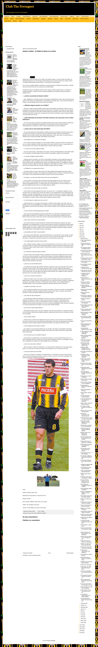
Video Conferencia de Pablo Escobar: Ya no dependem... (85, 533)
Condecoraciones (26, 16)
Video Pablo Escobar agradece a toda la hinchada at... (85, 422)
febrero (82, 620)
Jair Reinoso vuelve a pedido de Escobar (85, 282)
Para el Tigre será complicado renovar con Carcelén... (86, 485)
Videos (20, 21)
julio (82, 611)
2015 (81, 628)
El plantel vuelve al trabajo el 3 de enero (86, 380)
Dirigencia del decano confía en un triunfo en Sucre (85, 558)
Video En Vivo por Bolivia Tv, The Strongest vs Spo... (85, 537)
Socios (61, 18)
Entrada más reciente (27, 553)
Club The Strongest (20, 6)
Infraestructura (36, 18)
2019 (81, 234)
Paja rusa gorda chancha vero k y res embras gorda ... (85, 209)
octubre (82, 605)
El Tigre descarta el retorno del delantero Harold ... (86, 258)
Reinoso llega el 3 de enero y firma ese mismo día (86, 255)
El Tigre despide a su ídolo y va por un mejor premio (86, 418)
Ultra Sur (15, 21)
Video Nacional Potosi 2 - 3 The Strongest (86, 453)
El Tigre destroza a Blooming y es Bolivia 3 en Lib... (86, 386)
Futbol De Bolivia (83, 68)
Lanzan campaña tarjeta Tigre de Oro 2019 (85, 471)
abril (82, 616)
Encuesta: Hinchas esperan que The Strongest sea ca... (85, 481)
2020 (81, 233)
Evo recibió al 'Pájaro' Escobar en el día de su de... (86, 407)
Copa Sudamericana (53, 16)
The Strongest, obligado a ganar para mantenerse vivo (86, 457)
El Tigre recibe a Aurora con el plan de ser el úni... (85, 591)
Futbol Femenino (85, 16)
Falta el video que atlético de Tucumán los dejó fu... (85, 214)
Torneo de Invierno (84, 18)
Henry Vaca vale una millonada (85, 293)
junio (82, 613)
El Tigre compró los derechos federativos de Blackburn (86, 286)
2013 (81, 632)
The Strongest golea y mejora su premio (85, 396)
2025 (81, 223)
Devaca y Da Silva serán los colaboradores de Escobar (85, 438)
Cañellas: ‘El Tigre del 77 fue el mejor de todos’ (85, 544)
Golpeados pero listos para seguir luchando (86, 562)
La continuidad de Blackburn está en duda (86, 329)
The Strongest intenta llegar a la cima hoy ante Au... (86, 600)
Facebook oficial (10, 48)
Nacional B (82, 88)
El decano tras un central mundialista (85, 376)
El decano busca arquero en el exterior (85, 262)
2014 (81, 630)
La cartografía (88, 132)
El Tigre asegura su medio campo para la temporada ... (86, 332)
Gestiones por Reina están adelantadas (86, 290)
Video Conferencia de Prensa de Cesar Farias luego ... (86, 580)
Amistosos (6, 16)
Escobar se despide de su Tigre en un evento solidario (86, 493)
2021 (81, 231)
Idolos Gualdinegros (20, 18)
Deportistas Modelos (84, 130)
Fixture (77, 16)
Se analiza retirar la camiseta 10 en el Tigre (86, 268)
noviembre (83, 603)
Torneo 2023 (75, 18)
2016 (81, 626)
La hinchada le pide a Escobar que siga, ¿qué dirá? (86, 521)
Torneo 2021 (68, 18)
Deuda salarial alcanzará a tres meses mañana (86, 496)
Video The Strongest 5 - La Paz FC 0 (15, 134)
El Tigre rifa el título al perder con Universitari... (86, 541)
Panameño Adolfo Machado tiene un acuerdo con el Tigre (85, 348)
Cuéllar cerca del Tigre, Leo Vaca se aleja (85, 340)
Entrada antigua (70, 553)
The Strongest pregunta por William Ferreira (85, 248)
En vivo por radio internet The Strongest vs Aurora (86, 584)
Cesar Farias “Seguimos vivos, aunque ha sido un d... (86, 572)
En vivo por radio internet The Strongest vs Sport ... (86, 529)
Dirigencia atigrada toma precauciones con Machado (85, 325)
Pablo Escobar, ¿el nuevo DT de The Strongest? (86, 426)
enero (82, 622)
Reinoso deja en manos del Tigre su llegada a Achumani (86, 306)
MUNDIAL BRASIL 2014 (84, 143)
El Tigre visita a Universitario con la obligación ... (85, 551)
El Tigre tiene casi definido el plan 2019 (86, 518)
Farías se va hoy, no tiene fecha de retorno (86, 411)
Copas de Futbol (83, 178)
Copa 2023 (34, 16)
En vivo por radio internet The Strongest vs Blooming (85, 400)
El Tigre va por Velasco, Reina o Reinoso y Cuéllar (85, 360)
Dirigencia (72, 16)
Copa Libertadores (43, 16)
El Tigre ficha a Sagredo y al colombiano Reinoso (86, 296)
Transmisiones (8, 21)
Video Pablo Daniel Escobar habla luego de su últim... (86, 373)
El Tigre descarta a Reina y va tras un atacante (86, 251)
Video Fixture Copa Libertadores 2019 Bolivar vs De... (84, 344)
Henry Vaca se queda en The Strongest (85, 302)
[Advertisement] (48, 34)
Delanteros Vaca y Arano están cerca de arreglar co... (86, 364)
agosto (82, 609)
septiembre (83, 607)
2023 (81, 227)
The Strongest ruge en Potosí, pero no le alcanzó (85, 449)
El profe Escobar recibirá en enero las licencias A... (85, 318)
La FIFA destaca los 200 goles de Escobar (85, 468)
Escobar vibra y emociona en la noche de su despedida (86, 445)
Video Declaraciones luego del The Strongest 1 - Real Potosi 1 (12, 111)
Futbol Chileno (82, 160)
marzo (82, 618)
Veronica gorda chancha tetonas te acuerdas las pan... (85, 211)
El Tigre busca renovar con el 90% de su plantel (86, 502)
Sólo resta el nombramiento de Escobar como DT (84, 414)
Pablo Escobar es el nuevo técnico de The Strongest (86, 313)
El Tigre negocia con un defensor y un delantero (86, 442)
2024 (81, 225)
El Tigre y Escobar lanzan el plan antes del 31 (86, 310)
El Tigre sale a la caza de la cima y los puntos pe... (86, 547)
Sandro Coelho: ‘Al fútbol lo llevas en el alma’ (86, 404)
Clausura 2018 (30, 513)
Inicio (49, 553)
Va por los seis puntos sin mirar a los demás (86, 506)
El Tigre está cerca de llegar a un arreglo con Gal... (85, 244)
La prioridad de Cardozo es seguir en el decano (86, 512)
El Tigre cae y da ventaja (85, 564)
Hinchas (6, 18)
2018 (81, 236)
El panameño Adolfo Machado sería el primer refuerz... (86, 368)
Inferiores (28, 18)
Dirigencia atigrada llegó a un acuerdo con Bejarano (86, 336)
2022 (81, 229)
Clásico (12, 16)
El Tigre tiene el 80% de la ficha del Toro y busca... (86, 271)
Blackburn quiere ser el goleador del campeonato (85, 434)
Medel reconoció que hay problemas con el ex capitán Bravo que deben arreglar (85, 165)
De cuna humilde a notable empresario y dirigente (15, 67)
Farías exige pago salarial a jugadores (86, 489)
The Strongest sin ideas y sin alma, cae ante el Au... (86, 576)
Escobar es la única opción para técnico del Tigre (86, 515)
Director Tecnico (64, 16)
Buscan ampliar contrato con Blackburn (85, 265)
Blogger (53, 640)
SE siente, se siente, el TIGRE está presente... (84, 217)
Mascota (56, 18)
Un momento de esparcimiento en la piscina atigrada (85, 595)
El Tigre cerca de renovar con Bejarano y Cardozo (86, 477)
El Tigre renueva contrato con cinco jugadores (85, 383)
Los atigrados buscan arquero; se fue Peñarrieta (85, 274)
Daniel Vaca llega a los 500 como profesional (86, 587)
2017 (81, 624)
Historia (12, 18)
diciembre (83, 238)
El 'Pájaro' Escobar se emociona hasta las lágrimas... (85, 429)
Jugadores (43, 18)
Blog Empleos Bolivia (84, 101)
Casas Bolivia (82, 190)
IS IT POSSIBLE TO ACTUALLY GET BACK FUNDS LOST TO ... (84, 205)
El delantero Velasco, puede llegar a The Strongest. (85, 356)
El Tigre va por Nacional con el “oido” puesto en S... (85, 461)
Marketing (50, 18)
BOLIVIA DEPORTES (84, 48)
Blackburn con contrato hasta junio (85, 509)
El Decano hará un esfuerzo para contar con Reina (86, 279)
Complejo (18, 16)
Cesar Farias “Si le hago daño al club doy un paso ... (85, 568)
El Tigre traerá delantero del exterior (85, 241)
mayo (82, 614)
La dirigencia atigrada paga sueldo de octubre (86, 465)
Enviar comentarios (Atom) (35, 555)
